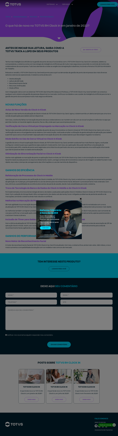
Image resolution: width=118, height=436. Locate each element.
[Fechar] (80, 198)
